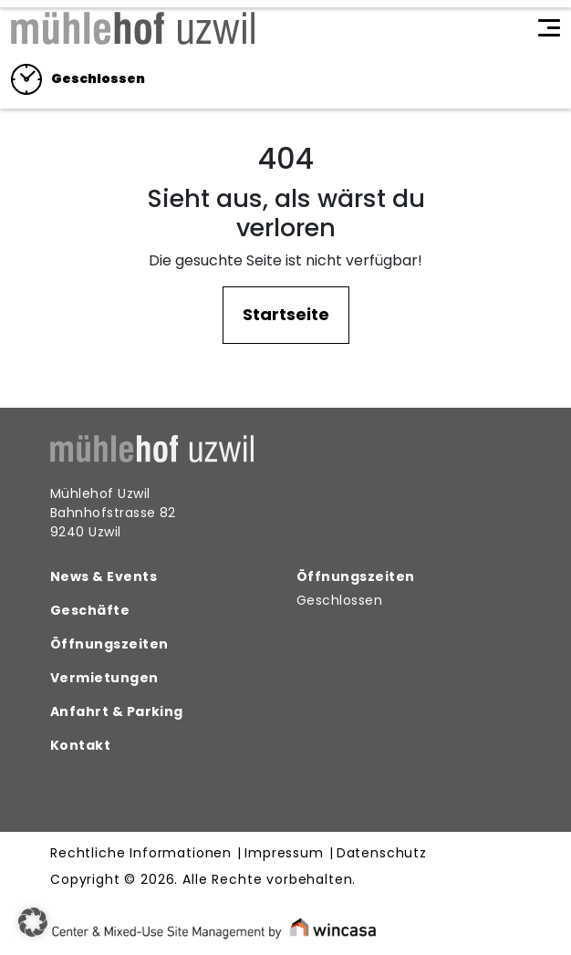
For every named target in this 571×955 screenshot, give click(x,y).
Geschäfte (90, 610)
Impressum (284, 854)
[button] (33, 922)
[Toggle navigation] (549, 28)
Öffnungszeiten (109, 644)
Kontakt (80, 745)
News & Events (103, 576)
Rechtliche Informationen (141, 854)
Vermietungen (104, 678)
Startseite (286, 314)
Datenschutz (382, 854)
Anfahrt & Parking (116, 711)
